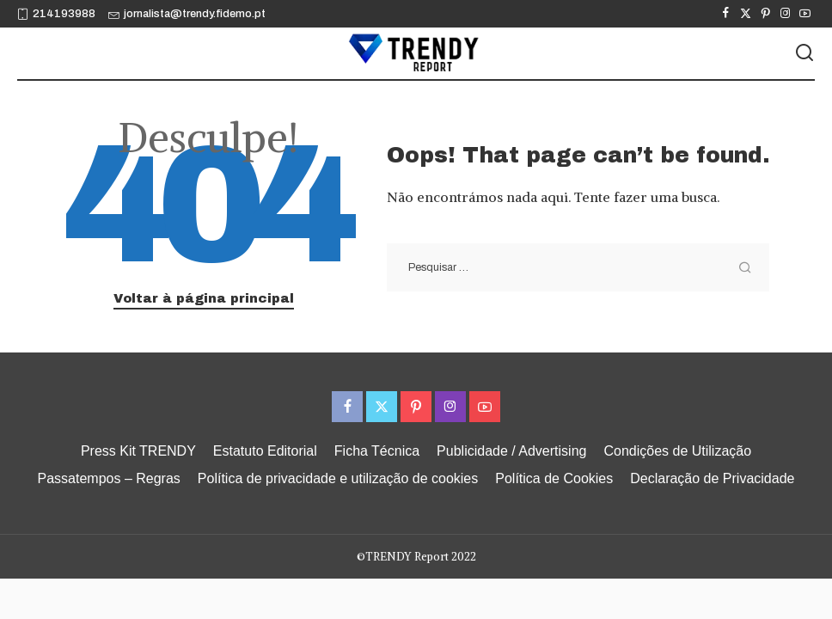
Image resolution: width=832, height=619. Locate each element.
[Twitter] (746, 14)
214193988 (56, 14)
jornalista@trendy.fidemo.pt (187, 14)
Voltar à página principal (203, 298)
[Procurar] (804, 53)
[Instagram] (785, 14)
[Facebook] (726, 14)
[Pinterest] (765, 14)
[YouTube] (805, 14)
